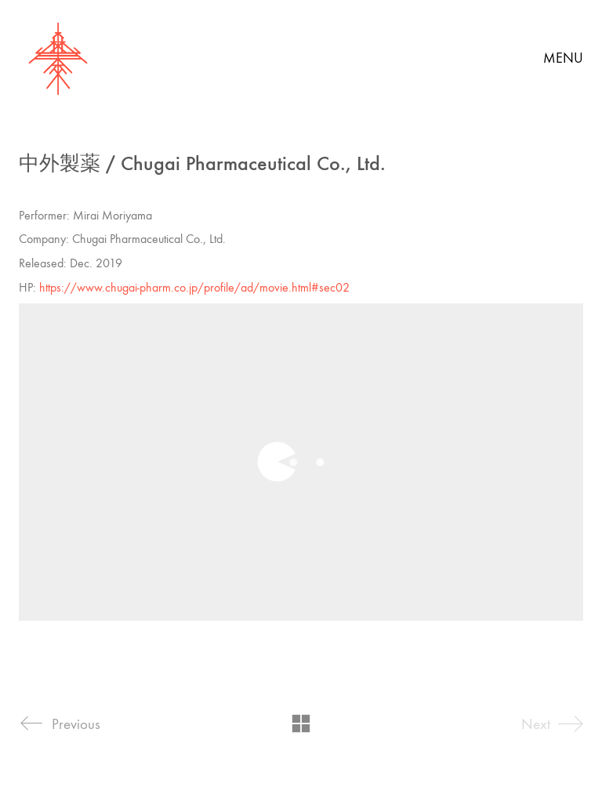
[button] (563, 59)
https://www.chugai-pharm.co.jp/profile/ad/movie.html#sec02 (194, 287)
